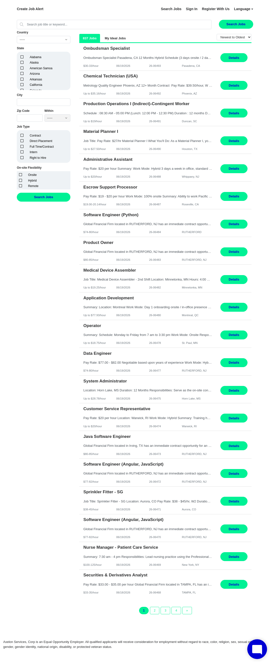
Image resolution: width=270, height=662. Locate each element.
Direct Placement (41, 141)
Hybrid (32, 180)
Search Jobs (171, 9)
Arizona (35, 73)
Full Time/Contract (42, 146)
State (20, 48)
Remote (33, 186)
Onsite (32, 175)
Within (49, 111)
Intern (33, 152)
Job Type (23, 126)
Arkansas (36, 79)
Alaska (34, 62)
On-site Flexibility (29, 167)
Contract (35, 135)
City (19, 95)
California (36, 85)
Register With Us (215, 9)
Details (234, 58)
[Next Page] (187, 610)
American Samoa (41, 68)
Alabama (35, 57)
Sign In (192, 9)
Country (22, 32)
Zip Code (23, 111)
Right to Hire (38, 158)
